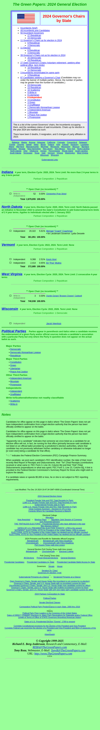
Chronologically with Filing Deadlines (58, 543)
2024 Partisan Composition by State (50, 594)
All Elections (29, 558)
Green (13, 365)
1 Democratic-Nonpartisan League (43, 107)
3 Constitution (33, 100)
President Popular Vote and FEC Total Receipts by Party (49, 500)
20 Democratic (34, 58)
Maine (11, 146)
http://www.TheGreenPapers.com (53, 653)
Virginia (60, 153)
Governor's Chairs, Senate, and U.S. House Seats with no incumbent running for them (50, 583)
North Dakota (15, 151)
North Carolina (83, 149)
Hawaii (29, 144)
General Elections (68, 558)
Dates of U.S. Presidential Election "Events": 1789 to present (49, 621)
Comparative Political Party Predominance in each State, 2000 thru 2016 (49, 607)
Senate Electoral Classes (49, 602)
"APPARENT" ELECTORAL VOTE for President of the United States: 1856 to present (49, 530)
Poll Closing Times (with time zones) (50, 545)
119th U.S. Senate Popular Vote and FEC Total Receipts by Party (49, 502)
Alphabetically (33, 541)
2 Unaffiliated (33, 105)
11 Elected (25, 48)
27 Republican (34, 35)
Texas (37, 153)
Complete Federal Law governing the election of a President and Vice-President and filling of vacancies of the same (50, 629)
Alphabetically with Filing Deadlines (57, 541)
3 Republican (33, 75)
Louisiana (85, 144)
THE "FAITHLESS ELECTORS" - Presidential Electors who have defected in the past (49, 524)
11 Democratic (34, 70)
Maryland (20, 146)
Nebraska (12, 149)
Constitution (15, 362)
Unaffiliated (15, 394)
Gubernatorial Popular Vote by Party (50, 505)
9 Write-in (31, 92)
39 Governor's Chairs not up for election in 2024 (42, 55)
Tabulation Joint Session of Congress (66, 519)
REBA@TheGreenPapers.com (50, 647)
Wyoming (55, 155)
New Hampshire (34, 149)
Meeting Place (41, 519)
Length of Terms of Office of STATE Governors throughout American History (49, 617)
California (51, 142)
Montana (85, 146)
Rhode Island (67, 151)
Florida (12, 144)
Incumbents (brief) (29, 28)
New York (71, 149)
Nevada (22, 149)
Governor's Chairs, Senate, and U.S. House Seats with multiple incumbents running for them (49, 587)
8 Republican (33, 43)
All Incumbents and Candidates (35, 30)
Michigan (44, 146)
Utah (44, 153)
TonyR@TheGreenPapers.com (68, 650)
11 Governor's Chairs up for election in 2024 (41, 40)
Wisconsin (44, 155)
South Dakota (15, 153)
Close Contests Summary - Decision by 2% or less (50, 509)
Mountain (14, 381)
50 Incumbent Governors (32, 33)
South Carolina (81, 151)
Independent (16, 391)
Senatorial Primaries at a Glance (67, 577)
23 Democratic (34, 38)
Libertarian (15, 368)
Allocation (50, 517)
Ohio (26, 151)
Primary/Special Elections (47, 558)
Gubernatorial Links (50, 160)
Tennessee (28, 153)
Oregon (43, 151)
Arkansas (41, 142)
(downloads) (50, 634)
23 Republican (34, 87)
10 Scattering (33, 90)
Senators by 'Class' (50, 570)
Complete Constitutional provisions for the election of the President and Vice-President (50, 626)
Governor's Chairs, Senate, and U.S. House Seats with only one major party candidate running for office (49, 590)
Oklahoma (34, 151)
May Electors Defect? (50, 526)
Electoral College (66, 551)
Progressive (15, 384)
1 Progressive (33, 117)
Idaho (36, 144)
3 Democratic (33, 45)
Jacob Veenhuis (53, 323)
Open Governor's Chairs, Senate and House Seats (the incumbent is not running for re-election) (50, 581)
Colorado (61, 142)
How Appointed (24, 519)
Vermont (51, 153)
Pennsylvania (54, 151)
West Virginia (82, 153)
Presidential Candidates (14, 562)
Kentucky (74, 144)
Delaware (83, 142)
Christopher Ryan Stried (56, 194)
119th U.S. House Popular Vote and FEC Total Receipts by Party (50, 507)
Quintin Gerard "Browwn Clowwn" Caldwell (64, 296)
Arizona (32, 142)
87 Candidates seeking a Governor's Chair (40, 77)
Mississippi (65, 146)
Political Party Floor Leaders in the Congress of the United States (49, 613)
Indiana (51, 144)
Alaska (24, 142)
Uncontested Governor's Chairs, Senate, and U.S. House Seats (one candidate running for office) (49, 585)
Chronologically (32, 543)
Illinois (43, 144)
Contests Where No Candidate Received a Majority (49, 511)
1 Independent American (38, 110)
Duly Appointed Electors (50, 522)
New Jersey (48, 149)
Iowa (58, 144)
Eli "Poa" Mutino (53, 263)
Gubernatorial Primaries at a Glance (34, 577)
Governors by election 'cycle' (50, 573)
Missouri (75, 146)
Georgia (20, 144)
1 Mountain (32, 112)
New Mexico (60, 149)
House (59, 566)
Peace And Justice (19, 371)
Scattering (15, 401)
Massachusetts (32, 146)
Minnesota (54, 146)
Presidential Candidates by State (40, 562)
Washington (70, 153)
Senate (51, 566)
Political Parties (14, 331)
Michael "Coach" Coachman (59, 231)
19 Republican (34, 60)
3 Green (31, 102)
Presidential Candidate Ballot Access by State (76, 562)
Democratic (15, 349)
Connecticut (72, 142)
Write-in (14, 404)
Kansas (65, 144)
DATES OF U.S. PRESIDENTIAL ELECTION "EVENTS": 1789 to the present (50, 528)
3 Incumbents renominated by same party (39, 72)
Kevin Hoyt (51, 259)
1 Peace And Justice (37, 115)
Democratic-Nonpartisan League (25, 352)
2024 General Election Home (50, 496)
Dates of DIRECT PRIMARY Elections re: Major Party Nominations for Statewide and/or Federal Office (50, 615)
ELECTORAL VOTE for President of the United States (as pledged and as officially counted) (49, 532)
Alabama (15, 142)
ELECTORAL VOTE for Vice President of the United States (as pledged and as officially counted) (49, 534)
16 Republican (34, 67)
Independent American (21, 378)
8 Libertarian (33, 95)
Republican (15, 355)
